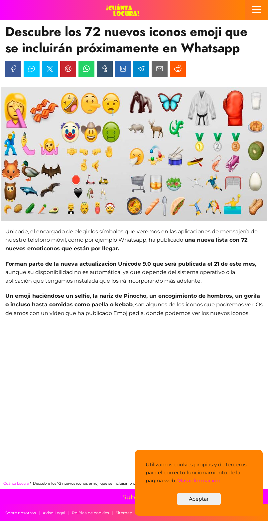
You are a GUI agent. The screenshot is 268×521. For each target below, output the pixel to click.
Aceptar (199, 499)
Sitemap (124, 512)
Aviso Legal (54, 512)
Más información (198, 480)
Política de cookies (90, 512)
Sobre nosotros (20, 512)
